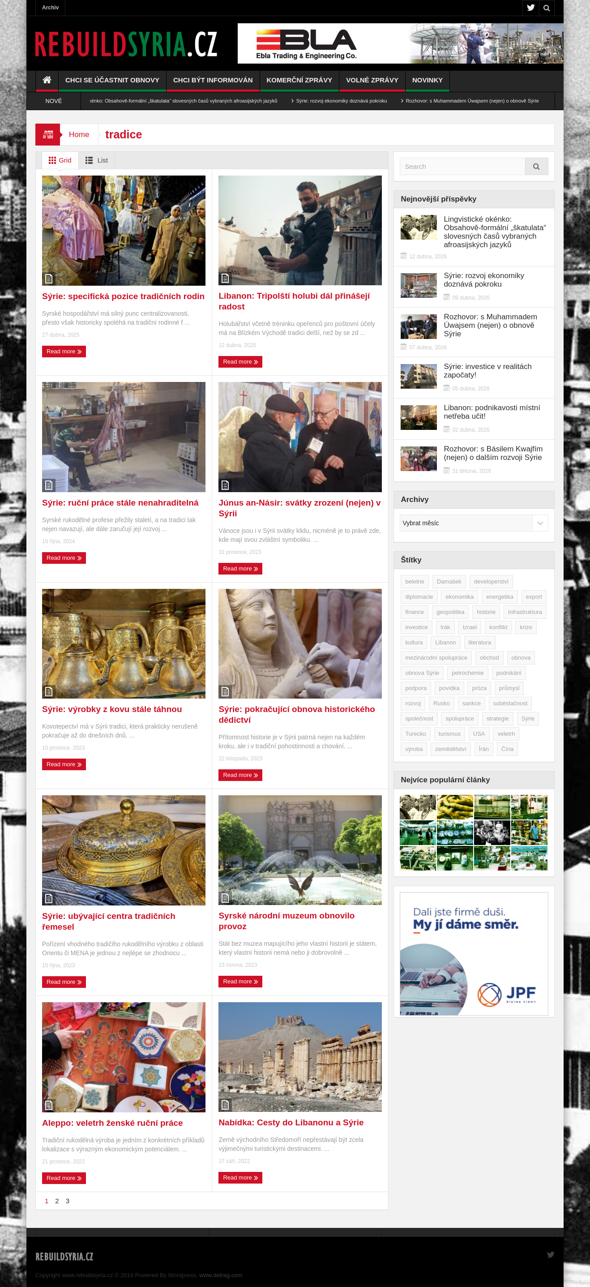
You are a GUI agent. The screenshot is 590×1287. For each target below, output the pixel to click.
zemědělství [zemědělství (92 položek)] (450, 749)
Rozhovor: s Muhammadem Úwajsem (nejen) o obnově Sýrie (484, 100)
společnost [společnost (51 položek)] (419, 718)
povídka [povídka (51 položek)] (449, 688)
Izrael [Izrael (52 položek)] (469, 627)
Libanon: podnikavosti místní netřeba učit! (492, 411)
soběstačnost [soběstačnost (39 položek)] (510, 703)
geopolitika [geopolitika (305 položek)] (450, 612)
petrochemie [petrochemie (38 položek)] (468, 672)
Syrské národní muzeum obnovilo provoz (286, 921)
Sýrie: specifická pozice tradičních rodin (123, 296)
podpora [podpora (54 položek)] (416, 688)
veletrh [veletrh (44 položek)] (506, 733)
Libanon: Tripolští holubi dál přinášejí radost (294, 301)
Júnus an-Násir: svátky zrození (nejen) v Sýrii (299, 508)
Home (79, 134)
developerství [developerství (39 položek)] (491, 581)
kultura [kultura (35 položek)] (414, 642)
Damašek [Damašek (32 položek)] (449, 581)
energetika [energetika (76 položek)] (499, 596)
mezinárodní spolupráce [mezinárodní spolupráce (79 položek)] (436, 657)
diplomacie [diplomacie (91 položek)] (419, 596)
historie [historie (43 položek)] (486, 612)
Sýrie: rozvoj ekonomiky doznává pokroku (353, 100)
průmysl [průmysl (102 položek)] (509, 688)
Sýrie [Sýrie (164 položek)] (528, 718)
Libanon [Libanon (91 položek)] (445, 642)
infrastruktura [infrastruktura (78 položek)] (525, 612)
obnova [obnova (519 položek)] (521, 657)
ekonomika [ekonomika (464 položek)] (459, 596)
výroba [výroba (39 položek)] (414, 749)
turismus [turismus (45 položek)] (450, 733)
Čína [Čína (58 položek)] (507, 749)
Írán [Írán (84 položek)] (484, 749)
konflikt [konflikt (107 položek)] (498, 627)
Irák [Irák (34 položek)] (445, 627)
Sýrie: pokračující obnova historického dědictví (296, 714)
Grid (58, 160)
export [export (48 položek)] (534, 596)
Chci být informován (213, 84)
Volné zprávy (372, 84)
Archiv (50, 7)
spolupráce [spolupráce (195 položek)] (459, 718)
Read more (64, 351)
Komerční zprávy (299, 84)
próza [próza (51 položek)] (479, 688)
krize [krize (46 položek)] (526, 627)
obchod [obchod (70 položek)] (489, 657)
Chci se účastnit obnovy (112, 84)
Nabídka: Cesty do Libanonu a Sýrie (290, 1122)
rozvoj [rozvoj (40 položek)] (413, 703)
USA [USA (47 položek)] (479, 733)
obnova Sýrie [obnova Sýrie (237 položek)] (422, 672)
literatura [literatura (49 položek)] (480, 642)
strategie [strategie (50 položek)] (498, 718)
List (95, 160)
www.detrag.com (220, 1275)
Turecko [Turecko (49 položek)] (415, 733)
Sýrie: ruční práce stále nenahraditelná (120, 502)
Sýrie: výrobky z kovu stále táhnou (112, 709)
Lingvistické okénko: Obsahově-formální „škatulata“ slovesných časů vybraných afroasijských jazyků (180, 100)
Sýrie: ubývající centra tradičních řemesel (108, 921)
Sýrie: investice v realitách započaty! (488, 370)
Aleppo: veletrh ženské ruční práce (112, 1123)
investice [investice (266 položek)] (416, 627)
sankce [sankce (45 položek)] (471, 703)
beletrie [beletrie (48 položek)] (414, 581)
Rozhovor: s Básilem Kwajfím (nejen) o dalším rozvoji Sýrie (493, 453)
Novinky (427, 84)
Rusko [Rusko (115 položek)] (441, 703)
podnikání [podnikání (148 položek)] (509, 672)
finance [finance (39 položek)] (414, 612)
